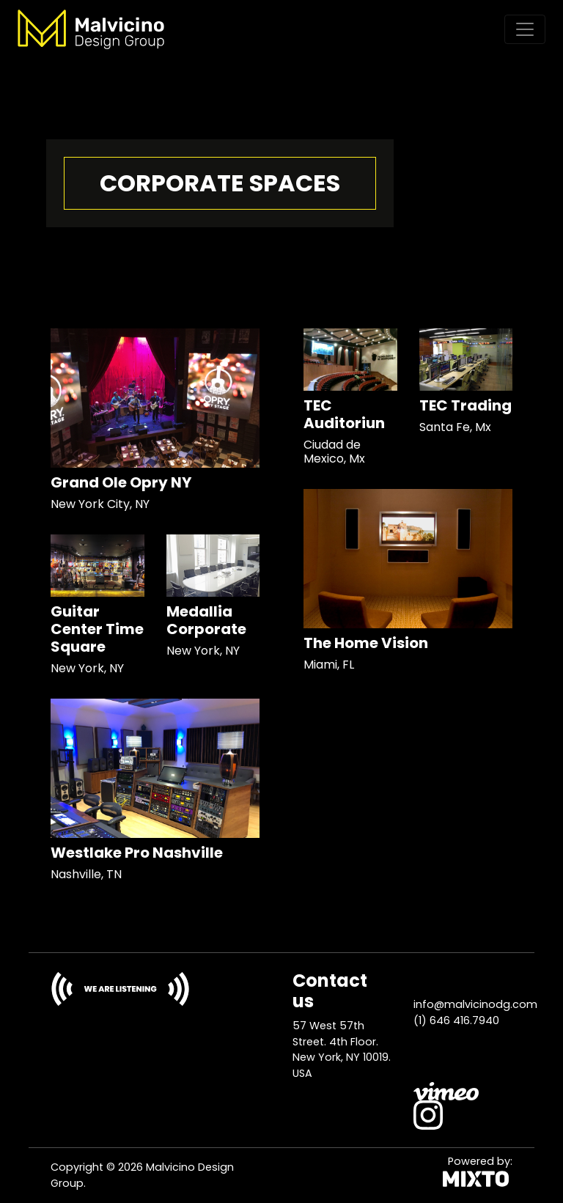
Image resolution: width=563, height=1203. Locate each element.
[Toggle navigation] (524, 29)
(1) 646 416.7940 (456, 1020)
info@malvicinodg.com (475, 1004)
